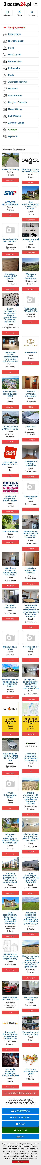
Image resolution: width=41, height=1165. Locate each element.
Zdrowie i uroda (13, 123)
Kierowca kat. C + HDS (31, 648)
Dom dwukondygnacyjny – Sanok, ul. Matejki (31, 205)
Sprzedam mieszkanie (10, 606)
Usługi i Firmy (12, 109)
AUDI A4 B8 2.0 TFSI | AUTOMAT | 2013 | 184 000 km (10, 756)
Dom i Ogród (12, 54)
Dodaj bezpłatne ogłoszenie (20, 1093)
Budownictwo (12, 61)
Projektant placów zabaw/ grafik (31, 1071)
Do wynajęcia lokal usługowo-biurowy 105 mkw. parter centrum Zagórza (31, 683)
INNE (21, 1136)
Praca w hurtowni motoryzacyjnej (30, 1033)
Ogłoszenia (7, 13)
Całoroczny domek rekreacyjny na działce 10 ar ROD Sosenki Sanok (10, 838)
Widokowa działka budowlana (30, 276)
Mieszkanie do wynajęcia (31, 998)
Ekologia (10, 129)
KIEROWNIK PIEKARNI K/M (31, 310)
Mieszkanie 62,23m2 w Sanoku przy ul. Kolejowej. (10, 571)
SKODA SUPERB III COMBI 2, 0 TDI (10, 998)
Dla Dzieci (10, 89)
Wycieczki (10, 136)
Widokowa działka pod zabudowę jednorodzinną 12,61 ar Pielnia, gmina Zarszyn (30, 918)
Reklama (32, 13)
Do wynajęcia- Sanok (30, 497)
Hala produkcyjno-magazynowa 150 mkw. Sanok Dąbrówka (31, 877)
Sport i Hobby (12, 95)
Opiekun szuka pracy (10, 648)
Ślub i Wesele (12, 116)
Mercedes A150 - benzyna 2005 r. (10, 240)
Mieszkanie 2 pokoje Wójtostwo (31, 463)
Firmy (20, 13)
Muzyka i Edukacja (15, 102)
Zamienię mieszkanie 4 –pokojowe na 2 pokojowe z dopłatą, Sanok (10, 877)
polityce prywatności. (30, 1158)
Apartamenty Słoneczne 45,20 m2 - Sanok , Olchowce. (30, 534)
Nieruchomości (13, 41)
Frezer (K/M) (31, 352)
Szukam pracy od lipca (31, 240)
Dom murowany (10, 531)
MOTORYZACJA (20, 1111)
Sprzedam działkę (10, 169)
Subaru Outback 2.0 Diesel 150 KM (10, 427)
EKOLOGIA (20, 1130)
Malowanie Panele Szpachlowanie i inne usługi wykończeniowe (10, 356)
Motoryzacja (12, 34)
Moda (8, 75)
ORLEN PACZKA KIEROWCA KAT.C (10, 463)
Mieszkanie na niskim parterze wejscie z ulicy (10, 956)
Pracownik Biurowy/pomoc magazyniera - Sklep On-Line (10, 1035)
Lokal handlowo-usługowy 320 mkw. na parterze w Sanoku (30, 837)
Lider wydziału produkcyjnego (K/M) (10, 393)
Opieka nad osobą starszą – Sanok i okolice (10, 498)
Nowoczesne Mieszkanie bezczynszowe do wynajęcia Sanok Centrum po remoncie (31, 610)
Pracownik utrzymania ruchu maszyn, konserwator (31, 756)
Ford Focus (31, 426)
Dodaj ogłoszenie (14, 27)
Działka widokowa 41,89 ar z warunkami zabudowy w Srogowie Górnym (30, 798)
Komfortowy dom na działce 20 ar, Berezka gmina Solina (10, 682)
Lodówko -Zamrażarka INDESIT (30, 570)
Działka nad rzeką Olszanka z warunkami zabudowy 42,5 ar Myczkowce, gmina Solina (30, 961)
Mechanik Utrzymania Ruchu (10, 720)
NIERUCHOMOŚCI (20, 1117)
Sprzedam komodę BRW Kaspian (10, 276)
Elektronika (11, 68)
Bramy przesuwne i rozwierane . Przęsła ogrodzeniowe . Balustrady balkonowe (10, 315)
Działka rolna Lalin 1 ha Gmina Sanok (31, 720)
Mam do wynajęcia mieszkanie (30, 393)
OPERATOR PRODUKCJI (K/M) (10, 203)
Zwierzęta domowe (15, 82)
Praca (8, 48)
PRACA (20, 1123)
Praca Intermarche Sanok (10, 795)
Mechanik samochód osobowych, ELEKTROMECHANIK (11, 1072)
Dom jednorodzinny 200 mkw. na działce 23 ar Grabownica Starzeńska (10, 918)
